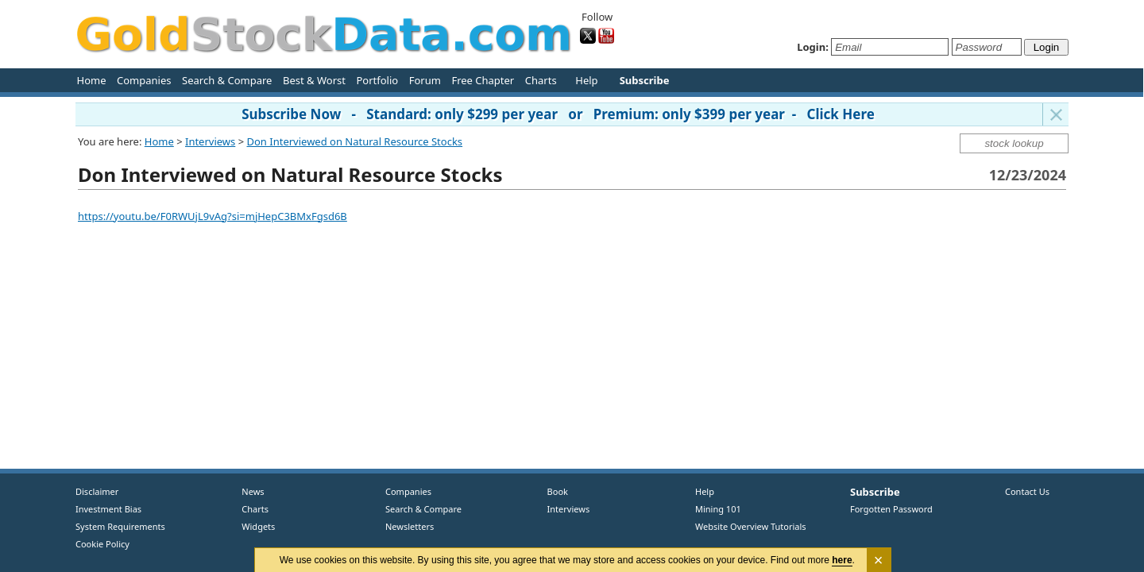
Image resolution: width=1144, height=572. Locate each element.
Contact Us (1027, 491)
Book (554, 491)
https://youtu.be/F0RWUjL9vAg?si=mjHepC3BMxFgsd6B (212, 216)
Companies (144, 80)
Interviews (210, 141)
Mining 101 (718, 509)
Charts (541, 80)
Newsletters (409, 526)
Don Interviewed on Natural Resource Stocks (355, 141)
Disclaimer (96, 491)
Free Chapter (482, 80)
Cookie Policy (102, 544)
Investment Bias (108, 509)
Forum (425, 80)
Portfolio (377, 80)
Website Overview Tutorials (750, 526)
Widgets (252, 526)
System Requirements (120, 526)
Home (91, 80)
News (247, 491)
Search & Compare (227, 80)
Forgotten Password (891, 509)
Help (586, 80)
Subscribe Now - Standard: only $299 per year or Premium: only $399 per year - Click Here (558, 114)
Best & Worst (314, 80)
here (842, 560)
